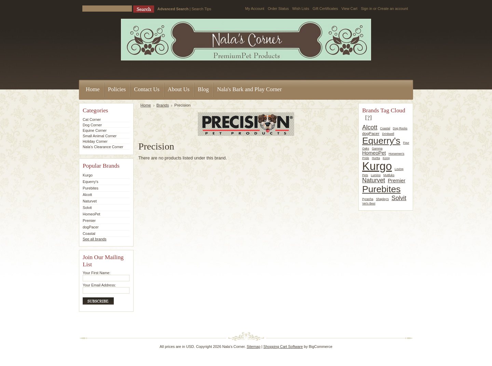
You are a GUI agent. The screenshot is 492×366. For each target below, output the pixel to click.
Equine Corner (95, 130)
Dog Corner (92, 125)
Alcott (87, 195)
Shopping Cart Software (283, 346)
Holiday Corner (95, 141)
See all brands (95, 239)
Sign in (366, 8)
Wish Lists (300, 8)
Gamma (377, 148)
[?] (368, 117)
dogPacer (91, 227)
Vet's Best (368, 203)
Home (145, 105)
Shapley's (382, 199)
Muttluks (388, 175)
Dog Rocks (400, 128)
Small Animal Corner (100, 136)
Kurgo (88, 175)
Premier (89, 221)
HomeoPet (91, 214)
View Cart (349, 8)
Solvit (87, 208)
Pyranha (367, 199)
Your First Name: (96, 273)
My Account (254, 8)
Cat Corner (92, 119)
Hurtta (376, 158)
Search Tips (201, 9)
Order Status (278, 8)
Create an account (393, 8)
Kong (386, 158)
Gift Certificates (325, 8)
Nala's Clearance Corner (103, 147)
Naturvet (90, 201)
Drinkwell (388, 134)
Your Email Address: (99, 285)
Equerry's (90, 182)
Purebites (90, 188)
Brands (162, 105)
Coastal (89, 233)
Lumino (376, 175)
